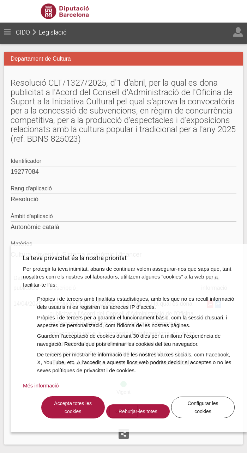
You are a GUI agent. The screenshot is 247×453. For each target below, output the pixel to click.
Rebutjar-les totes (138, 411)
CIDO (23, 32)
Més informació (41, 385)
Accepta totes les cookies (73, 407)
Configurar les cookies (202, 407)
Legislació (52, 32)
